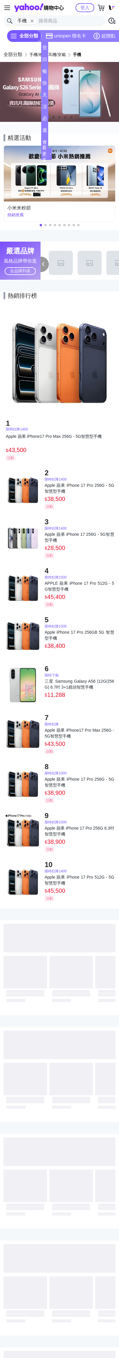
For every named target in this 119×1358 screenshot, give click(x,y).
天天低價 (44, 96)
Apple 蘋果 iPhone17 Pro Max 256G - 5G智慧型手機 (79, 733)
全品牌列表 (20, 270)
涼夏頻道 (44, 108)
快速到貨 (44, 85)
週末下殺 (44, 132)
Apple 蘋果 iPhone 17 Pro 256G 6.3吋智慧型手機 (79, 831)
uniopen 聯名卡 (66, 36)
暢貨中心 (44, 73)
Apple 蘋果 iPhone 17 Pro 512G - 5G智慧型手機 (79, 880)
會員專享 (44, 144)
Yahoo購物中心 (39, 8)
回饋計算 (44, 61)
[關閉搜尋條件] (32, 21)
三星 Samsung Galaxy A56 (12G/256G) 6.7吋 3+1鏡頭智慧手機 (79, 684)
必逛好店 (44, 120)
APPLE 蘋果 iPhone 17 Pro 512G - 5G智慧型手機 (79, 586)
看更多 (47, 154)
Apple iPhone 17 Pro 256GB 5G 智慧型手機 (79, 635)
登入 (85, 7)
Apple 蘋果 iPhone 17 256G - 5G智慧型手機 (79, 537)
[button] (54, 117)
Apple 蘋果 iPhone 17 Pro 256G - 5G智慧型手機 (79, 488)
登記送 (44, 49)
